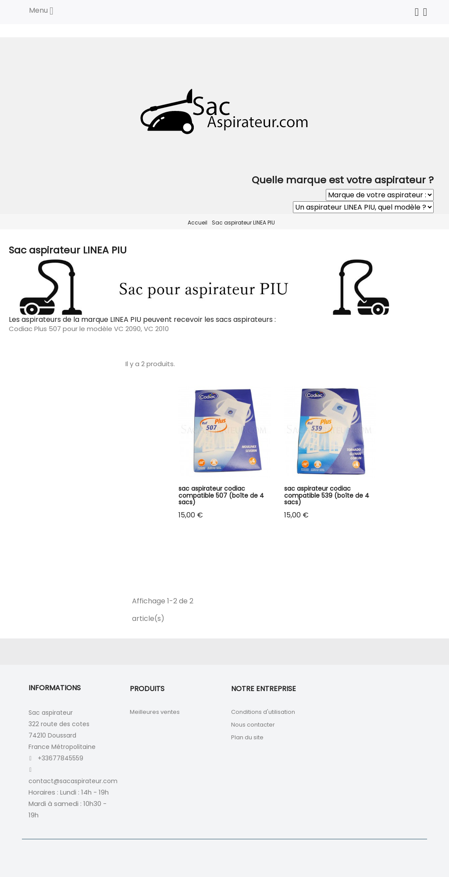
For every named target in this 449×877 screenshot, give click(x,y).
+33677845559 (60, 758)
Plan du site (247, 737)
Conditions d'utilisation (263, 712)
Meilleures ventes (155, 712)
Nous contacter (253, 724)
